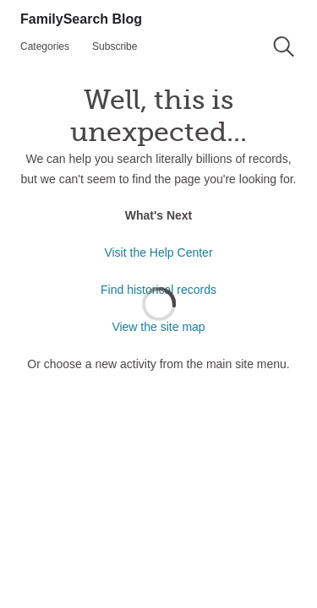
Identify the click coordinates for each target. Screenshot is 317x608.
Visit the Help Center (158, 252)
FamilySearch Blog (81, 19)
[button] (284, 46)
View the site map (158, 327)
